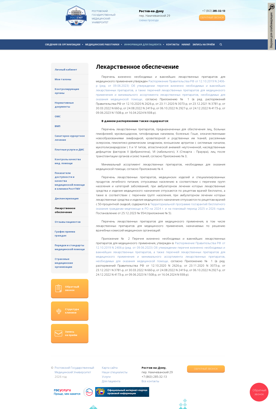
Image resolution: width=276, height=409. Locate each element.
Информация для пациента (144, 44)
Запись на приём (203, 44)
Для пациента (111, 381)
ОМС (58, 116)
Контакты (172, 44)
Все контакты (150, 381)
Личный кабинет (66, 69)
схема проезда (149, 20)
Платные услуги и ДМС (69, 149)
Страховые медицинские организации (64, 262)
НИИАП (186, 44)
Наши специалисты (114, 372)
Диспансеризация (67, 198)
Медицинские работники (103, 44)
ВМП (57, 126)
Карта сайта (109, 367)
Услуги (106, 376)
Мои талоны (63, 79)
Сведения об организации (64, 44)
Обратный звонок (212, 17)
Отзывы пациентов (68, 222)
